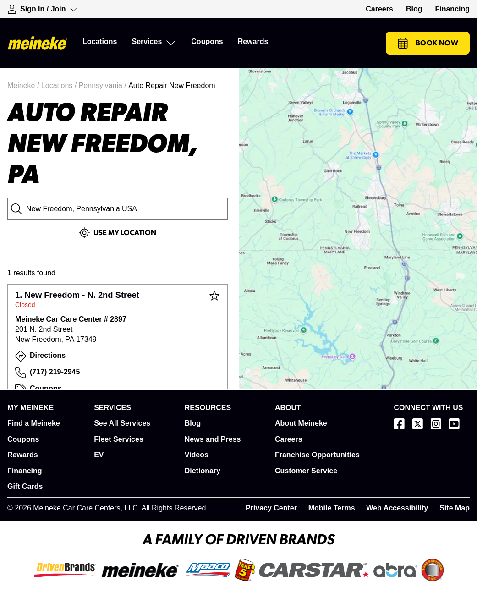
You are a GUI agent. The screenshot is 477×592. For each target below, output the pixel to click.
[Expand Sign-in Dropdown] (42, 9)
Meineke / (24, 85)
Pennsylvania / (104, 85)
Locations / (60, 85)
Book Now (427, 43)
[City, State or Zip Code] (117, 209)
